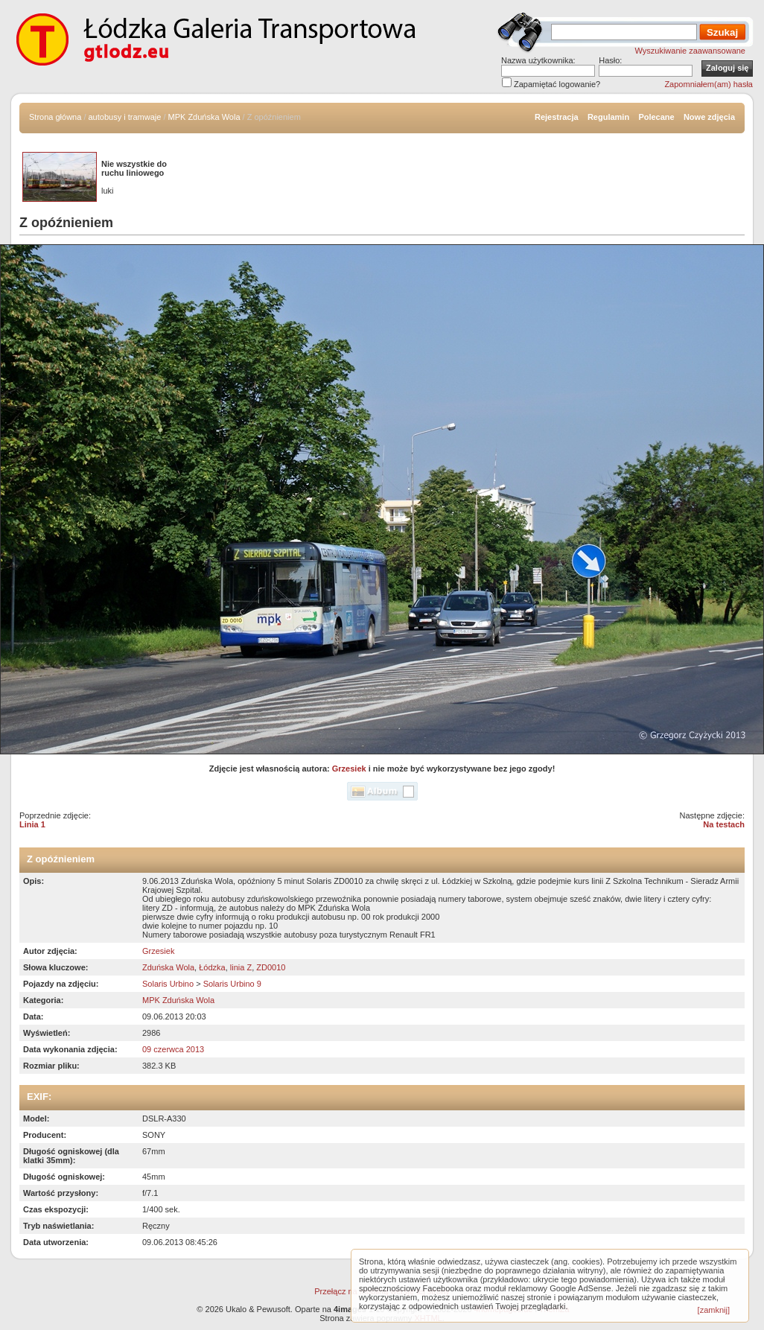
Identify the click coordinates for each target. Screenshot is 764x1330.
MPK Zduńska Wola (204, 116)
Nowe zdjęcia (709, 116)
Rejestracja (557, 116)
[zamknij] (714, 1309)
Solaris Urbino (168, 983)
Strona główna (55, 116)
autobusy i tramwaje (125, 116)
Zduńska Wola (168, 967)
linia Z (241, 967)
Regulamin (608, 116)
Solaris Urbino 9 (232, 983)
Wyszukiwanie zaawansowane (690, 50)
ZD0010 (270, 967)
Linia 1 (32, 824)
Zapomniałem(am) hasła (708, 84)
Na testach (724, 824)
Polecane (656, 116)
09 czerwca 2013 (173, 1049)
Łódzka (212, 967)
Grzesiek (349, 768)
